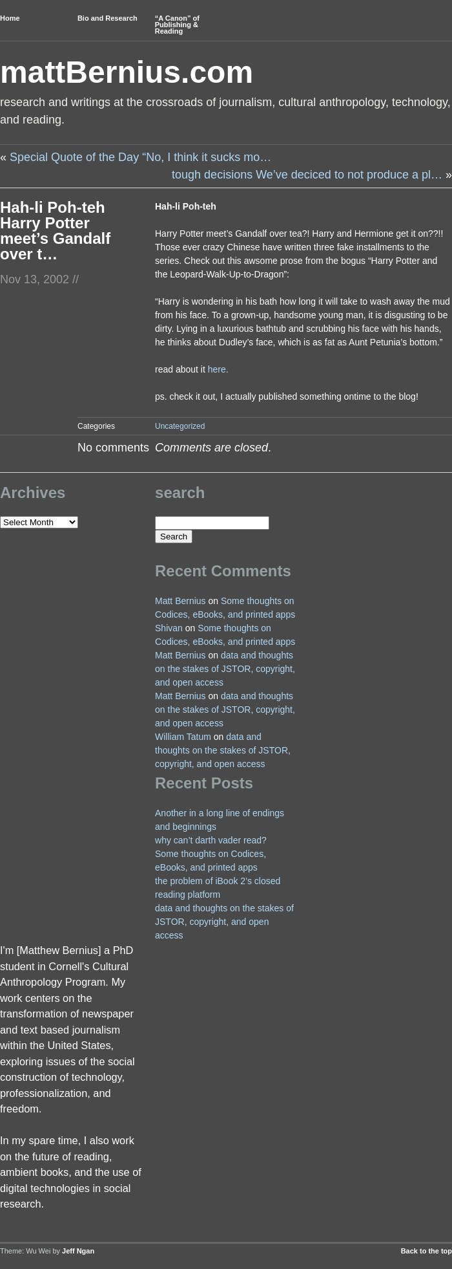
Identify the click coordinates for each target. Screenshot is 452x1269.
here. (218, 369)
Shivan (169, 628)
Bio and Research (107, 18)
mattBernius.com (126, 72)
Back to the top (426, 1251)
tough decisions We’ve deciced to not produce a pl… (307, 174)
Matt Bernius (180, 601)
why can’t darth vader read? (211, 840)
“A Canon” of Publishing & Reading (177, 24)
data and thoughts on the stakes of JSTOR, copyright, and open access (225, 669)
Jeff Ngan (78, 1251)
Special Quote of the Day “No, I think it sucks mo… (140, 157)
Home (10, 18)
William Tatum (183, 737)
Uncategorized (180, 426)
